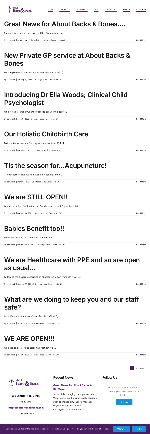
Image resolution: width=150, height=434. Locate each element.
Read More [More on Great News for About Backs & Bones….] (141, 40)
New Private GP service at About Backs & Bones (67, 59)
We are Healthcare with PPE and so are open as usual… (72, 264)
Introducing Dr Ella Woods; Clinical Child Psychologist (66, 99)
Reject (139, 428)
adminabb (11, 40)
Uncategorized (43, 40)
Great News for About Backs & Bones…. (64, 24)
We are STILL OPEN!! (36, 197)
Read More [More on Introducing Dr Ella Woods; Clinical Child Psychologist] (141, 119)
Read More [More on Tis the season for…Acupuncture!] (141, 182)
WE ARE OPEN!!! (29, 338)
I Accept (124, 402)
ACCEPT (121, 428)
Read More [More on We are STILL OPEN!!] (141, 213)
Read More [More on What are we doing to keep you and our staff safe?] (141, 323)
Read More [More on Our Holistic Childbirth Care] (141, 150)
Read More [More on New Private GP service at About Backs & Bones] (141, 79)
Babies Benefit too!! (34, 228)
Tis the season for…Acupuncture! (55, 165)
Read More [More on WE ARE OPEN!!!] (141, 355)
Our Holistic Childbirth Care (46, 134)
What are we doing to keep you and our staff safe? (71, 303)
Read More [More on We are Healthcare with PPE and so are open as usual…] (141, 284)
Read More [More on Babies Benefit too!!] (141, 245)
